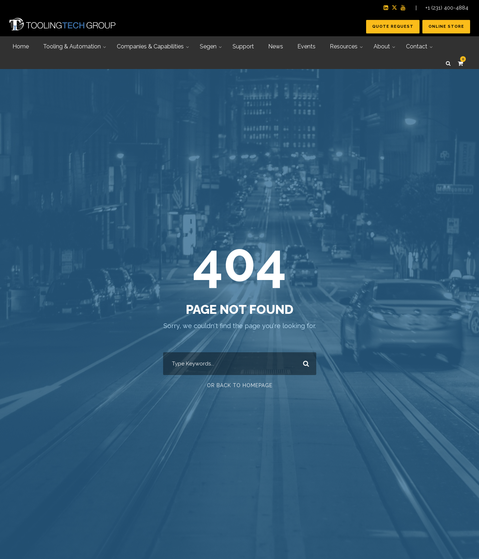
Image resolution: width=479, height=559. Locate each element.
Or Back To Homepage (239, 385)
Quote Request (392, 26)
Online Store (446, 26)
